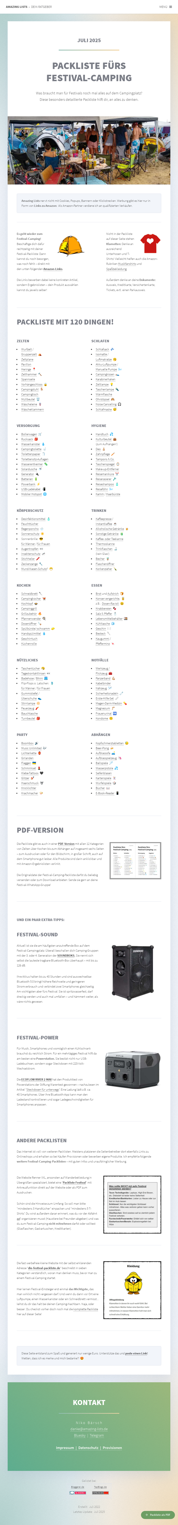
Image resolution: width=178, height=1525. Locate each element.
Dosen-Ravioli (110, 603)
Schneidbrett (29, 593)
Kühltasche (103, 623)
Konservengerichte (107, 598)
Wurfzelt (26, 349)
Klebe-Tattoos (29, 773)
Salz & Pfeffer (104, 614)
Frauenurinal (104, 713)
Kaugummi (102, 639)
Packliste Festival (74, 1182)
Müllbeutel (28, 399)
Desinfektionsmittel (33, 519)
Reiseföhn (102, 489)
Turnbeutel (28, 718)
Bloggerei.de (77, 1486)
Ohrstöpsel (103, 399)
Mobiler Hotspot (31, 494)
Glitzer (25, 778)
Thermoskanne (105, 544)
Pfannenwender (31, 618)
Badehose (27, 678)
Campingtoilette (31, 449)
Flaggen (26, 763)
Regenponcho (30, 529)
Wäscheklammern (32, 409)
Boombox (27, 743)
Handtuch (102, 434)
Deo (98, 449)
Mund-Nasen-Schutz (34, 569)
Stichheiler (28, 559)
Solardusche (29, 469)
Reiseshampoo (105, 484)
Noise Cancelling (106, 404)
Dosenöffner (29, 623)
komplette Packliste (85, 1309)
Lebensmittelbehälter (109, 618)
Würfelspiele (103, 783)
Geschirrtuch (29, 639)
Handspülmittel (31, 633)
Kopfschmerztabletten (110, 743)
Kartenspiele (103, 778)
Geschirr (101, 628)
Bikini (39, 678)
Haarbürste (113, 494)
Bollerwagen (29, 434)
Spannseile (28, 379)
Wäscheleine (29, 404)
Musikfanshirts (127, 264)
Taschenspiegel (105, 464)
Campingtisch (29, 394)
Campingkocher (31, 598)
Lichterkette (28, 753)
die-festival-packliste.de (44, 1268)
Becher (100, 559)
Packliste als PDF (160, 1515)
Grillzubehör (29, 614)
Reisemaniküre (105, 474)
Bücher (100, 788)
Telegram (97, 1435)
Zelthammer (29, 374)
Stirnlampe (28, 703)
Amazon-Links (52, 269)
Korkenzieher (104, 569)
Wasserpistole (104, 768)
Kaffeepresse (103, 519)
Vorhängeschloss (31, 384)
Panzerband (103, 678)
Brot (98, 593)
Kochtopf (27, 603)
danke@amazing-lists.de (89, 1428)
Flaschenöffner (105, 564)
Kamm (100, 494)
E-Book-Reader (105, 793)
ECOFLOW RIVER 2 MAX (36, 1079)
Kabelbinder (103, 683)
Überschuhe (29, 698)
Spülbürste (28, 628)
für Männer (28, 544)
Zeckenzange (29, 564)
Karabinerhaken (105, 379)
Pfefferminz (103, 643)
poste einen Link (136, 1353)
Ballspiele (102, 763)
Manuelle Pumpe (106, 369)
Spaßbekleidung (116, 269)
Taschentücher (30, 668)
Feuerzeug (27, 708)
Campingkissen (105, 374)
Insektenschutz (30, 554)
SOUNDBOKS (65, 955)
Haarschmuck (30, 783)
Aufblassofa (103, 753)
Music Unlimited (31, 748)
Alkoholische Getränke (110, 529)
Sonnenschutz (30, 534)
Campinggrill (29, 608)
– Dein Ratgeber (29, 7)
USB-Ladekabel (31, 489)
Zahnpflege (103, 454)
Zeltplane (27, 359)
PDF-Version (66, 844)
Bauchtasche (29, 713)
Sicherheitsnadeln (107, 693)
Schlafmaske (104, 409)
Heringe (26, 369)
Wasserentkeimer (32, 464)
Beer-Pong (102, 748)
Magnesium (103, 708)
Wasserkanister (30, 444)
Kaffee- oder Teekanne (109, 539)
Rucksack (27, 439)
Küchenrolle (29, 643)
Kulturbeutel (104, 439)
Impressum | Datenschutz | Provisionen (89, 1447)
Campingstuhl (30, 389)
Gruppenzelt (29, 354)
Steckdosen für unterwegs (42, 1089)
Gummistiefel (29, 693)
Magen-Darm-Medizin (109, 703)
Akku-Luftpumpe (106, 364)
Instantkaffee (104, 524)
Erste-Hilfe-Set (105, 698)
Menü (163, 7)
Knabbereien (103, 608)
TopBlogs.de (100, 1486)
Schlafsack (102, 349)
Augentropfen (29, 549)
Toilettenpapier (30, 454)
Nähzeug (101, 688)
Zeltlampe (102, 384)
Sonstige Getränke (107, 534)
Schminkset (28, 768)
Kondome (102, 718)
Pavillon (26, 364)
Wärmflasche (104, 394)
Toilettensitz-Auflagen (34, 459)
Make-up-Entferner (107, 469)
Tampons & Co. (105, 459)
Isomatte (101, 354)
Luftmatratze (104, 359)
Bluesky (80, 1435)
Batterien (27, 479)
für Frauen (43, 544)
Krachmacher (29, 793)
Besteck (101, 633)
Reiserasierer (103, 479)
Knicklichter (28, 788)
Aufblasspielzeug (106, 758)
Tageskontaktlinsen (33, 673)
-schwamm (43, 628)
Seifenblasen (104, 773)
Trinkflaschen (104, 549)
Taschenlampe (105, 389)
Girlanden (27, 758)
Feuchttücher (29, 524)
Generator (27, 474)
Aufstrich (113, 593)
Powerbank (28, 484)
